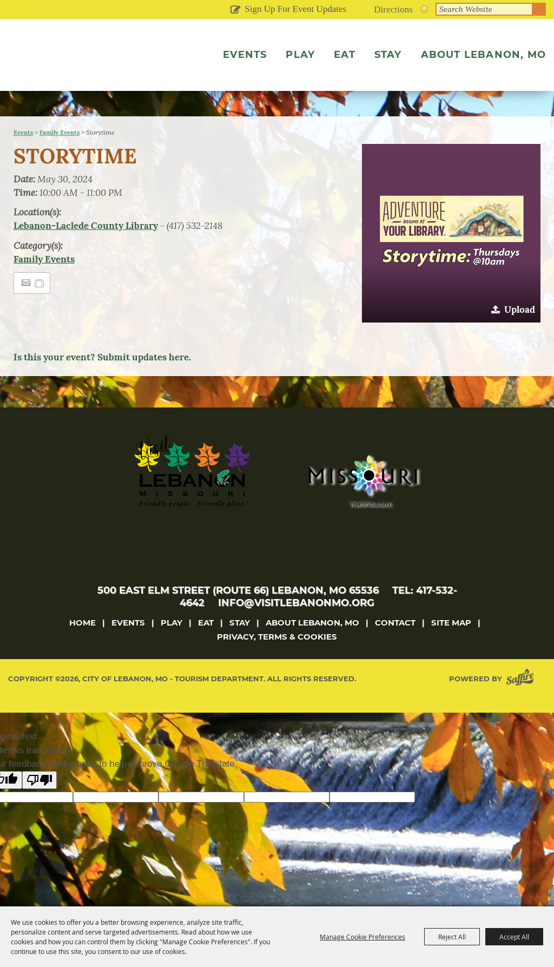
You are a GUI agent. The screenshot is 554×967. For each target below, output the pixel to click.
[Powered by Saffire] (522, 701)
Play (300, 55)
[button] (451, 256)
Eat (344, 55)
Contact (395, 645)
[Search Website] (484, 9)
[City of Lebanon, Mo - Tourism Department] (81, 72)
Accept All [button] (514, 936)
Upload (519, 332)
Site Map (451, 645)
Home (82, 645)
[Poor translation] (39, 803)
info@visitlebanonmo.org (296, 625)
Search (539, 9)
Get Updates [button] (235, 10)
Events (245, 55)
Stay (388, 55)
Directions (393, 9)
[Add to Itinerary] (39, 306)
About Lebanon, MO (483, 55)
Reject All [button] (452, 936)
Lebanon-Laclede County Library (86, 248)
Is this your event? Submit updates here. (102, 380)
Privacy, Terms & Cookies (277, 659)
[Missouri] (362, 503)
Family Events (59, 155)
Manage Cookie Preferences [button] (362, 936)
